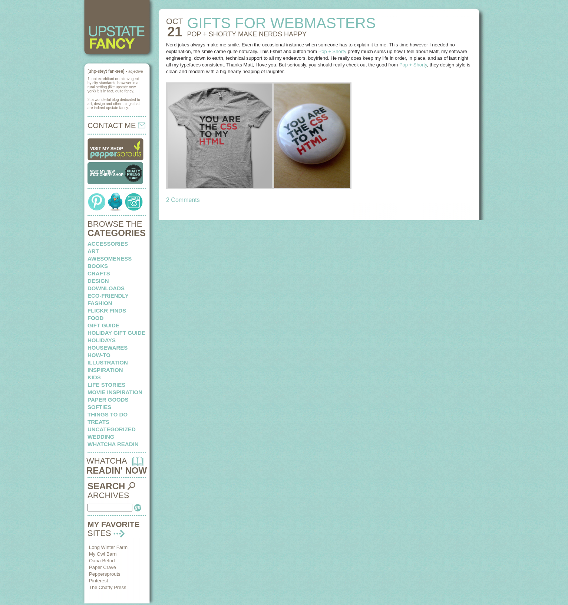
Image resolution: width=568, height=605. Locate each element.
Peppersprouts (104, 574)
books (97, 266)
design (98, 281)
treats (98, 422)
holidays (101, 340)
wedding (101, 437)
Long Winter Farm (108, 547)
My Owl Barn (102, 554)
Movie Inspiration (114, 392)
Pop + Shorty (332, 51)
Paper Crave (102, 567)
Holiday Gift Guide (116, 333)
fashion (99, 303)
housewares (107, 347)
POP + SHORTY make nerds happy (247, 34)
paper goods (108, 399)
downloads (106, 288)
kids (94, 377)
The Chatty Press (107, 587)
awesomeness (109, 258)
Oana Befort (102, 560)
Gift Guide (103, 325)
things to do (107, 414)
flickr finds (106, 310)
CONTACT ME (116, 125)
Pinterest (98, 580)
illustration (107, 362)
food (95, 318)
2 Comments (183, 200)
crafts (98, 273)
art (93, 251)
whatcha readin (112, 444)
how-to (98, 355)
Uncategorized (111, 429)
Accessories (107, 244)
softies (99, 407)
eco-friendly (108, 295)
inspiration (105, 370)
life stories (106, 385)
